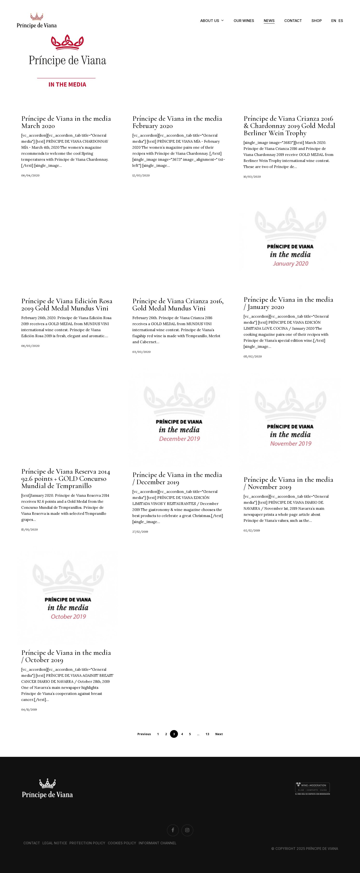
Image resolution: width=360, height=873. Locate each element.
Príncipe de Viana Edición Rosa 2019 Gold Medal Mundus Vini (66, 306)
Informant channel (158, 843)
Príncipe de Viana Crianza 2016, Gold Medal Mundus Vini (178, 306)
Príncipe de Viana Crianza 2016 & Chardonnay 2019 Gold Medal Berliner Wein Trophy (289, 125)
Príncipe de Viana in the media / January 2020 (288, 304)
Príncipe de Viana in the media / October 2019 (66, 657)
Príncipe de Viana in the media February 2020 (177, 122)
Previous (144, 734)
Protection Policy (87, 843)
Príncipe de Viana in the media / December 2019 (177, 479)
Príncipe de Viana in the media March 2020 (66, 122)
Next (219, 734)
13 (207, 734)
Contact (31, 843)
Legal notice (54, 843)
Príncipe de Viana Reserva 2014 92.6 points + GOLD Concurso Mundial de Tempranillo (65, 479)
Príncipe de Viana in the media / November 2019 (288, 484)
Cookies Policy (122, 843)
